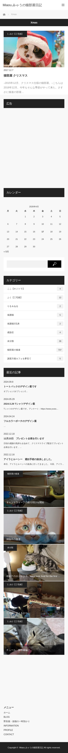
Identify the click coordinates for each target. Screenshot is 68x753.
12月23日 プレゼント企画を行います (24, 438)
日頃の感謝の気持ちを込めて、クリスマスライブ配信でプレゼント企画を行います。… (33, 445)
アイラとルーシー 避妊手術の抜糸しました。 (28, 459)
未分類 (35, 341)
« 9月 (6, 251)
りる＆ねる (35, 306)
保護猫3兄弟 (35, 323)
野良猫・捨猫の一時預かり (17, 721)
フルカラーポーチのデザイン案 (20, 421)
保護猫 (35, 315)
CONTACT (9, 734)
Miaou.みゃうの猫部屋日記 (31, 747)
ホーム (7, 712)
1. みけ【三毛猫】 (15, 34)
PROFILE (8, 730)
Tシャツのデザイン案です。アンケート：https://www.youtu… (31, 409)
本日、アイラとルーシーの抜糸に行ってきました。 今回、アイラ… (34, 464)
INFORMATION (11, 725)
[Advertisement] (34, 149)
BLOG (7, 717)
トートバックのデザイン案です (20, 386)
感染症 (35, 332)
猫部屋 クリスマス (16, 75)
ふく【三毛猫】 (35, 297)
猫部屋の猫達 (35, 350)
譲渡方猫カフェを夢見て (35, 358)
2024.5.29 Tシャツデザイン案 (19, 403)
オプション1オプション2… (16, 391)
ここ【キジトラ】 (35, 289)
